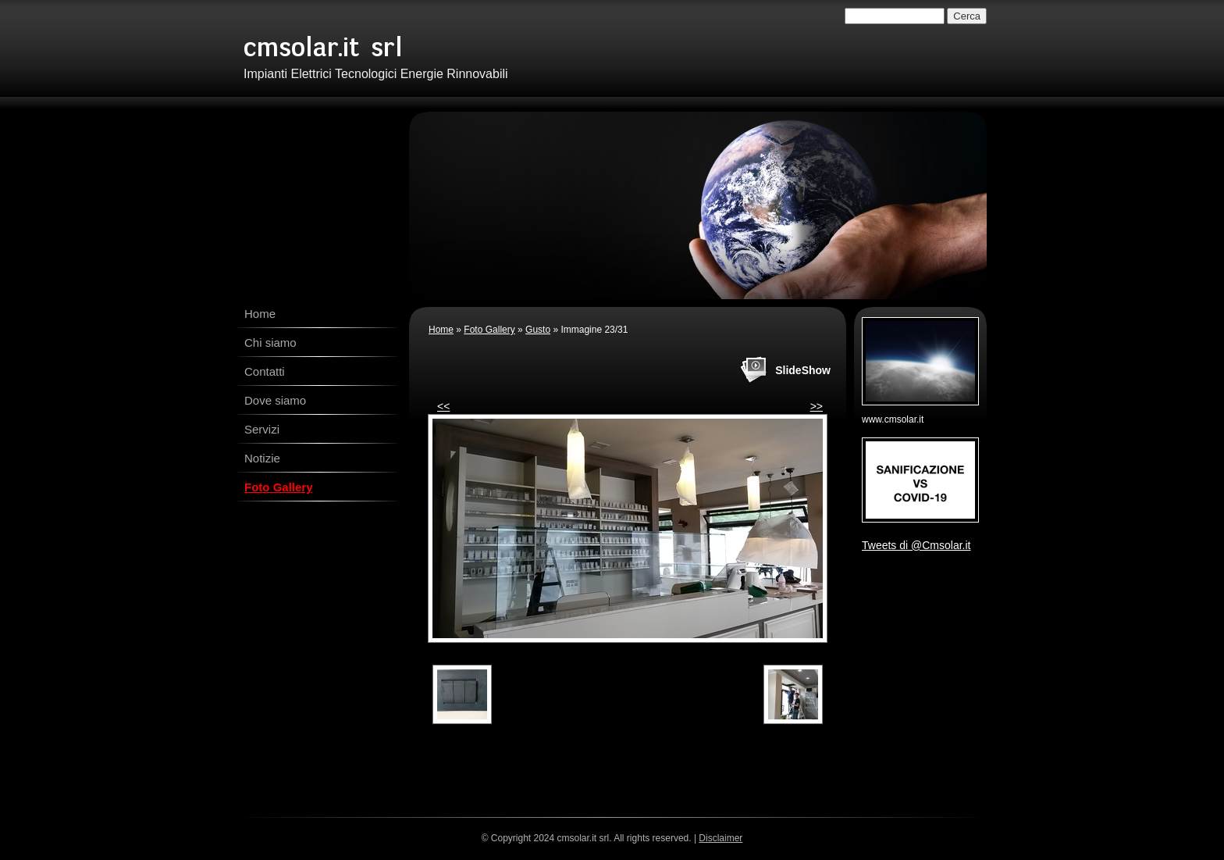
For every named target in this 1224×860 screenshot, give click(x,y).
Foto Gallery (278, 487)
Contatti (264, 371)
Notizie (262, 458)
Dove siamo (275, 400)
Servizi (261, 429)
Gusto (537, 329)
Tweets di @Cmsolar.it (916, 545)
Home (260, 313)
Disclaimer (720, 838)
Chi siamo (270, 342)
